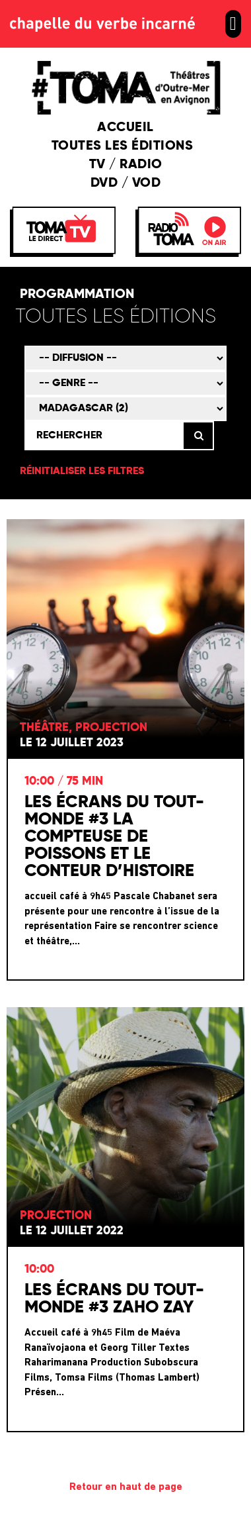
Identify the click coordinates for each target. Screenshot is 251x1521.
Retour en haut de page (125, 1487)
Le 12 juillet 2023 (72, 743)
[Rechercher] (103, 435)
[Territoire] (125, 408)
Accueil (125, 127)
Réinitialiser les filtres (82, 471)
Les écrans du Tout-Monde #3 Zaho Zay (114, 1299)
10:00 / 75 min (63, 781)
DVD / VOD (125, 183)
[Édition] (123, 317)
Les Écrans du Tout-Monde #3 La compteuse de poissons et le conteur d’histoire (114, 837)
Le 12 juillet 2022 (72, 1231)
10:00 (39, 1269)
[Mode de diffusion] (125, 358)
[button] (233, 24)
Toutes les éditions (126, 146)
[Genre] (125, 383)
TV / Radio (125, 165)
